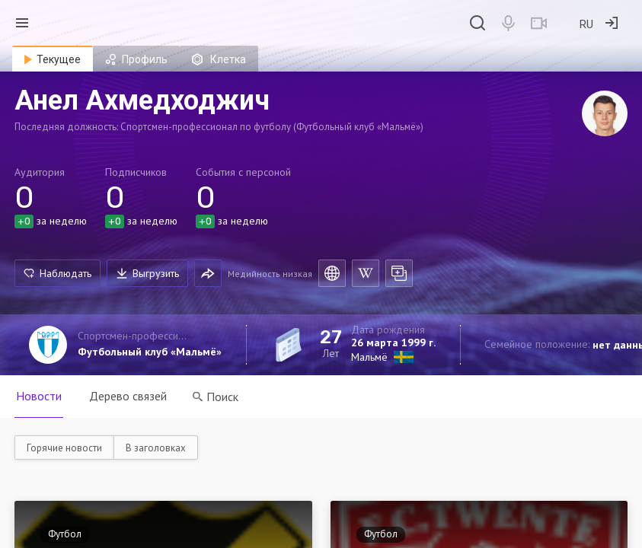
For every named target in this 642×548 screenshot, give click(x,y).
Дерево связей (128, 395)
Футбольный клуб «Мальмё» (150, 351)
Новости (39, 395)
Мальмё (369, 357)
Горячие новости (64, 447)
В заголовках (156, 447)
